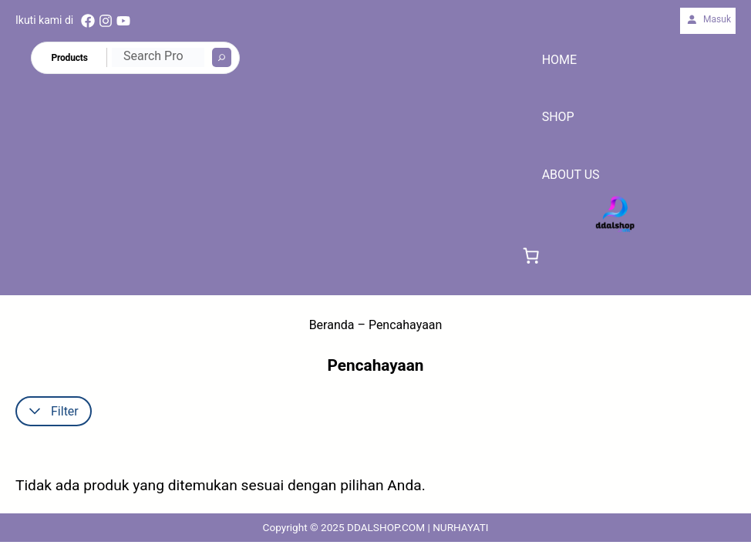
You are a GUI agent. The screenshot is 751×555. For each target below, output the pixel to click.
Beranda (332, 325)
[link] (531, 256)
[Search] (221, 57)
